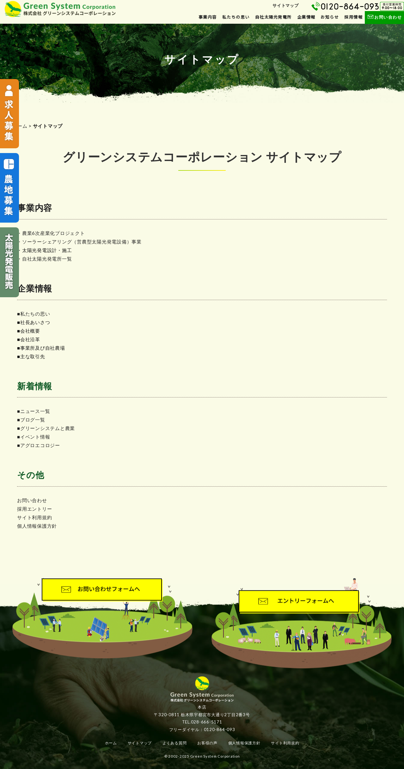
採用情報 (353, 17)
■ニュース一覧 (33, 411)
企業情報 (306, 17)
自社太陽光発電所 (273, 17)
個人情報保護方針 (37, 526)
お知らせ (330, 17)
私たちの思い (236, 17)
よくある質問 (174, 743)
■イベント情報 (33, 437)
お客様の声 (207, 743)
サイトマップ (285, 5)
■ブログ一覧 (31, 419)
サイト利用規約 (34, 517)
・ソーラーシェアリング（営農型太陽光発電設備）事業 (79, 241)
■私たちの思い (33, 314)
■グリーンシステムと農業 (46, 428)
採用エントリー (34, 509)
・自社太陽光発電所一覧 (44, 258)
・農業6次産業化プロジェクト (51, 233)
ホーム (19, 126)
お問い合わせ (384, 17)
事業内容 (208, 17)
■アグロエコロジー (38, 445)
